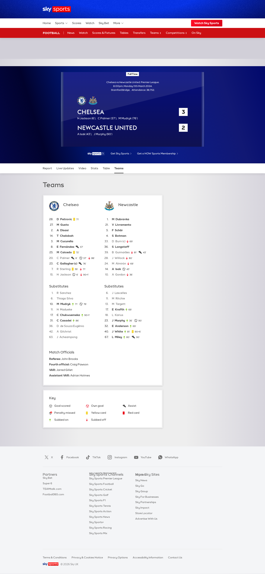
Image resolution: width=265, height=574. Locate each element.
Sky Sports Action (100, 518)
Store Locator (143, 518)
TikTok (92, 457)
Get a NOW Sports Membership (156, 153)
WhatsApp (167, 457)
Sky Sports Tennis (100, 513)
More (118, 23)
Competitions (176, 33)
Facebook (68, 457)
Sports (61, 23)
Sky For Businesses (147, 502)
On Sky (196, 32)
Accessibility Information (148, 557)
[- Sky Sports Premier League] (96, 153)
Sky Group (141, 497)
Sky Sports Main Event (102, 480)
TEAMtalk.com (52, 491)
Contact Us (175, 557)
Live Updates (65, 168)
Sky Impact (142, 513)
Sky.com (140, 480)
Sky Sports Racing (100, 535)
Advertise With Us (146, 524)
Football (51, 32)
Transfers (139, 32)
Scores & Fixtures (103, 32)
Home (47, 23)
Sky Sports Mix (98, 540)
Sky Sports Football (101, 491)
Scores (76, 23)
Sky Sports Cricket (100, 497)
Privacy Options (118, 557)
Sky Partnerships (145, 507)
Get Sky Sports (120, 153)
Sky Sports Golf (98, 502)
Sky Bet (104, 23)
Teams (155, 33)
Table (106, 168)
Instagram (116, 457)
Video (82, 168)
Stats (94, 168)
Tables (124, 32)
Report (47, 168)
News (71, 32)
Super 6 (47, 485)
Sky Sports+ (96, 529)
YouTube (141, 457)
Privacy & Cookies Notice (87, 557)
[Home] (57, 9)
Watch (90, 23)
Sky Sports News (99, 524)
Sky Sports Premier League (105, 485)
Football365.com (53, 497)
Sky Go (139, 491)
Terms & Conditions (55, 557)
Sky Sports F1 (97, 507)
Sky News (141, 485)
